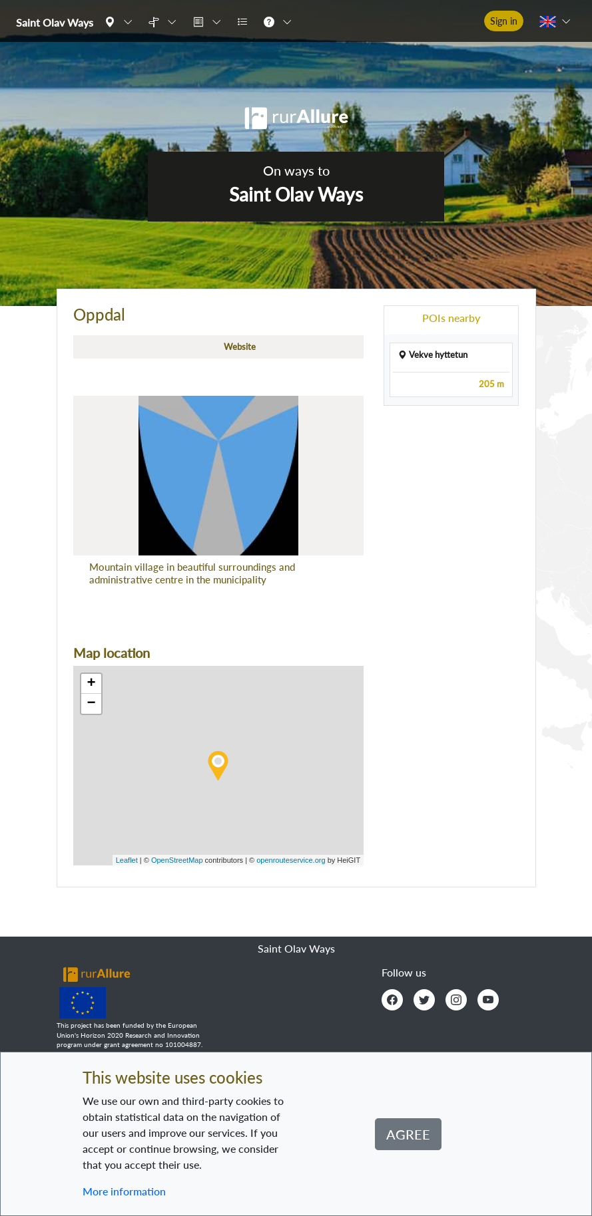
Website (240, 346)
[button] (121, 21)
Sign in (503, 21)
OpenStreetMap (177, 860)
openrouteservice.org (290, 860)
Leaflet (127, 860)
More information (124, 1191)
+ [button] (91, 684)
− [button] (91, 704)
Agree (408, 1134)
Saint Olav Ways (54, 22)
